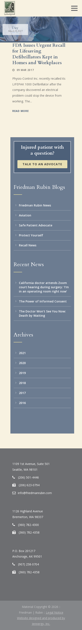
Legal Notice (54, 612)
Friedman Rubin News (35, 205)
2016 (22, 403)
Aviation (25, 215)
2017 (22, 393)
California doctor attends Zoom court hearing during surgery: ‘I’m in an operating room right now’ (44, 287)
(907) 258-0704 (28, 564)
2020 (22, 363)
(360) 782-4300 (28, 525)
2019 (22, 373)
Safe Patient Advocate (35, 225)
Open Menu (74, 8)
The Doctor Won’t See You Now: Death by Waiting (42, 313)
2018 (22, 383)
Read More (20, 111)
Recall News (27, 245)
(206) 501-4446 (28, 477)
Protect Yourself (31, 235)
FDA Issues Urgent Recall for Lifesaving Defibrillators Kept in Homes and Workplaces (38, 54)
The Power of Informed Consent (43, 301)
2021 (22, 353)
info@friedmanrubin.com (35, 493)
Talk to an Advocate (42, 164)
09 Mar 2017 (25, 70)
